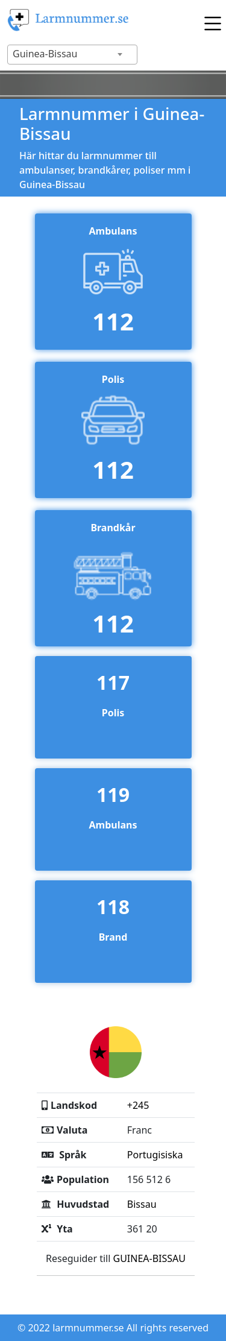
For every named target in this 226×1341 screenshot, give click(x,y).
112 (113, 321)
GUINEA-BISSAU (149, 1258)
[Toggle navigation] (210, 20)
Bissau (142, 1204)
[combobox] (72, 55)
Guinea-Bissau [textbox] (45, 53)
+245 (138, 1105)
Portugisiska (155, 1154)
